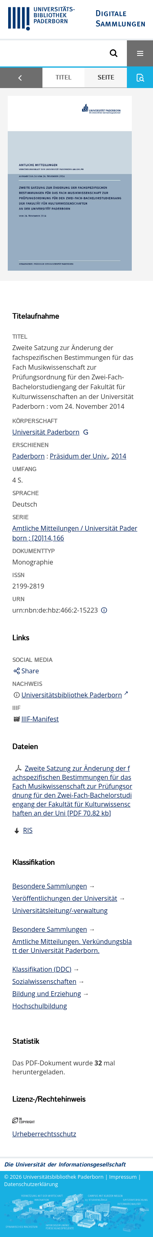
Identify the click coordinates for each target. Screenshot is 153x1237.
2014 (118, 456)
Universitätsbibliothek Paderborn (63, 1176)
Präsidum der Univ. (79, 456)
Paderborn (28, 456)
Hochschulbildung (39, 1005)
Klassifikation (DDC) (41, 969)
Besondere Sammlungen (49, 886)
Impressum (123, 1176)
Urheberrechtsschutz (44, 1133)
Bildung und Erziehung (46, 993)
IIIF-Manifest (40, 718)
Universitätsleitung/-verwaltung (60, 910)
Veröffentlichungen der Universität (64, 898)
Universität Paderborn (46, 432)
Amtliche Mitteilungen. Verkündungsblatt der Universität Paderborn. (72, 946)
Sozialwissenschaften (44, 981)
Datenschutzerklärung (31, 1184)
